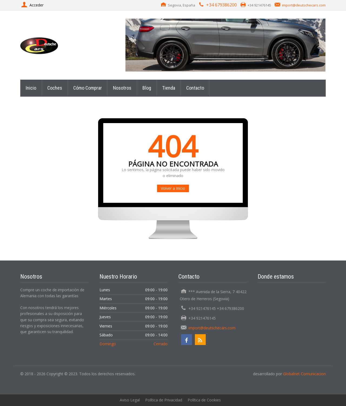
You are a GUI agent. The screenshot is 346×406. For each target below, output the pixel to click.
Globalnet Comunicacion (304, 373)
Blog (146, 88)
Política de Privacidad (163, 399)
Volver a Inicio (173, 188)
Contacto (195, 88)
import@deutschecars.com (304, 5)
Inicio (31, 88)
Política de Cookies (204, 399)
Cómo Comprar (87, 88)
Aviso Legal (130, 399)
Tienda (168, 88)
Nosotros (122, 88)
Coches (54, 88)
